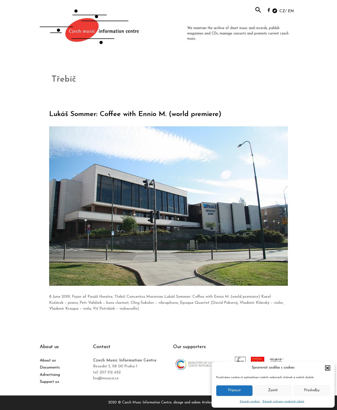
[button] (327, 367)
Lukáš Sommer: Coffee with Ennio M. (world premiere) (135, 114)
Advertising (50, 375)
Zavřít (273, 390)
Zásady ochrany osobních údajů (283, 401)
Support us (49, 382)
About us (48, 360)
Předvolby (311, 390)
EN (291, 11)
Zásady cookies (250, 401)
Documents (50, 367)
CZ (282, 11)
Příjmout (234, 390)
